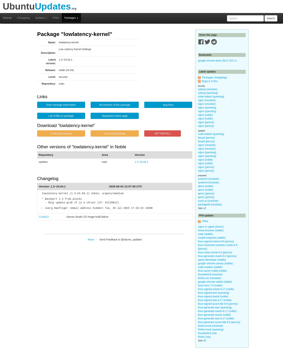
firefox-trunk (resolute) (210, 325)
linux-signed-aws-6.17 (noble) (215, 300)
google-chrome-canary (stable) (215, 263)
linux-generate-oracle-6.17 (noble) (217, 311)
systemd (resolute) (208, 178)
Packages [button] (71, 17)
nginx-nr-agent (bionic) (211, 226)
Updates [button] (41, 17)
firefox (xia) (204, 336)
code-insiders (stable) (210, 267)
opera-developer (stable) (212, 259)
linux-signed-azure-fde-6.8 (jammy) (218, 303)
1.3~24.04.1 (141, 161)
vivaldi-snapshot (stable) (212, 237)
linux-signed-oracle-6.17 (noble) (216, 289)
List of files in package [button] (61, 115)
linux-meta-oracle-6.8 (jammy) (215, 252)
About (90, 239)
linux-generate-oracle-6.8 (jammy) (217, 256)
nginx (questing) (207, 107)
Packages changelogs (214, 77)
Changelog (23, 17)
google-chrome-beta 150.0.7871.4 (217, 60)
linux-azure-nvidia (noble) (212, 270)
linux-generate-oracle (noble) (214, 314)
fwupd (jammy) (206, 137)
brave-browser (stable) (211, 230)
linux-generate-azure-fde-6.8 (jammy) (219, 322)
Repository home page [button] (115, 115)
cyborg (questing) (208, 92)
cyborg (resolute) (207, 89)
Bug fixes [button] (168, 104)
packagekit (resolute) (210, 204)
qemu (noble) (205, 186)
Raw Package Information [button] (61, 104)
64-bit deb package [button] (115, 133)
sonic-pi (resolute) (208, 200)
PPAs (56, 17)
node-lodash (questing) (211, 96)
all (204, 208)
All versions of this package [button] (114, 104)
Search (271, 18)
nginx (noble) (205, 114)
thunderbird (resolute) (210, 274)
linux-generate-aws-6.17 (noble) (216, 318)
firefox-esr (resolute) (209, 278)
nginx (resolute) (207, 100)
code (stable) (205, 234)
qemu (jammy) (206, 193)
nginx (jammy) (206, 122)
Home (7, 18)
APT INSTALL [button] (163, 133)
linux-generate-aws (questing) (215, 307)
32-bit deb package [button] (61, 133)
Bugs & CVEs (209, 81)
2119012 (44, 216)
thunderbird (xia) (207, 333)
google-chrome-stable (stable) (215, 281)
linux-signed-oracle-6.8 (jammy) (216, 241)
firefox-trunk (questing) (211, 329)
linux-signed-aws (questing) (213, 292)
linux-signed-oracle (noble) (213, 296)
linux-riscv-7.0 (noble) (210, 285)
